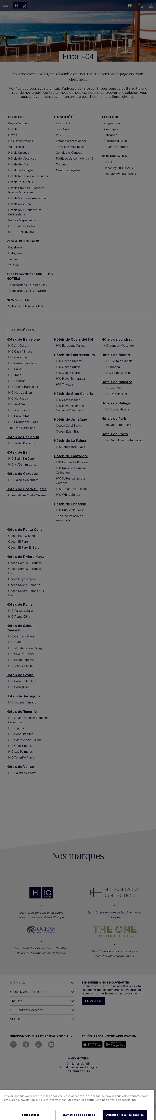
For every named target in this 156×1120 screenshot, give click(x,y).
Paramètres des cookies (78, 1114)
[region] (77, 1105)
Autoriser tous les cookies (125, 1114)
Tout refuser (31, 1114)
